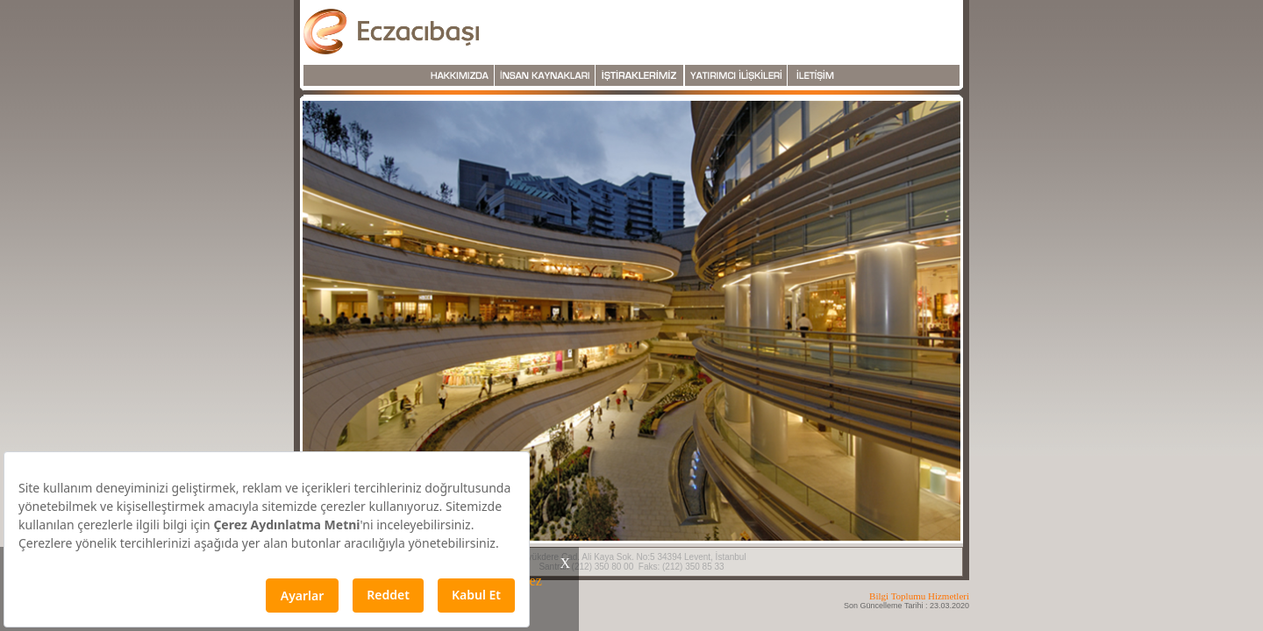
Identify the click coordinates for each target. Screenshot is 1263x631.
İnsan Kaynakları (545, 75)
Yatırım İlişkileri (736, 75)
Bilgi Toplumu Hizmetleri (919, 596)
